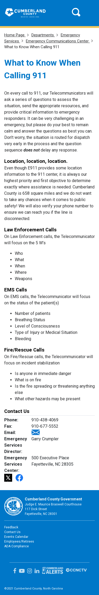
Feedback (11, 527)
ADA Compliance (16, 546)
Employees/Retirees (19, 541)
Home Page (15, 35)
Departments (43, 35)
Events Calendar (16, 537)
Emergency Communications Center (58, 41)
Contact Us (12, 532)
